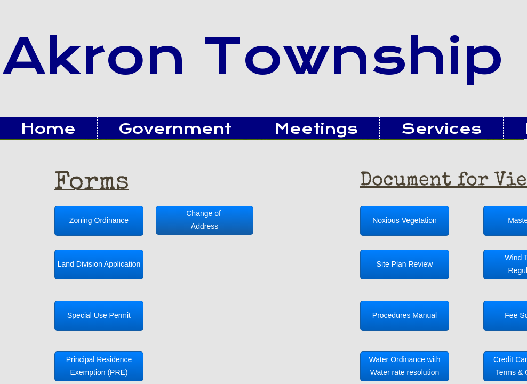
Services (441, 129)
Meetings (316, 129)
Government (175, 129)
